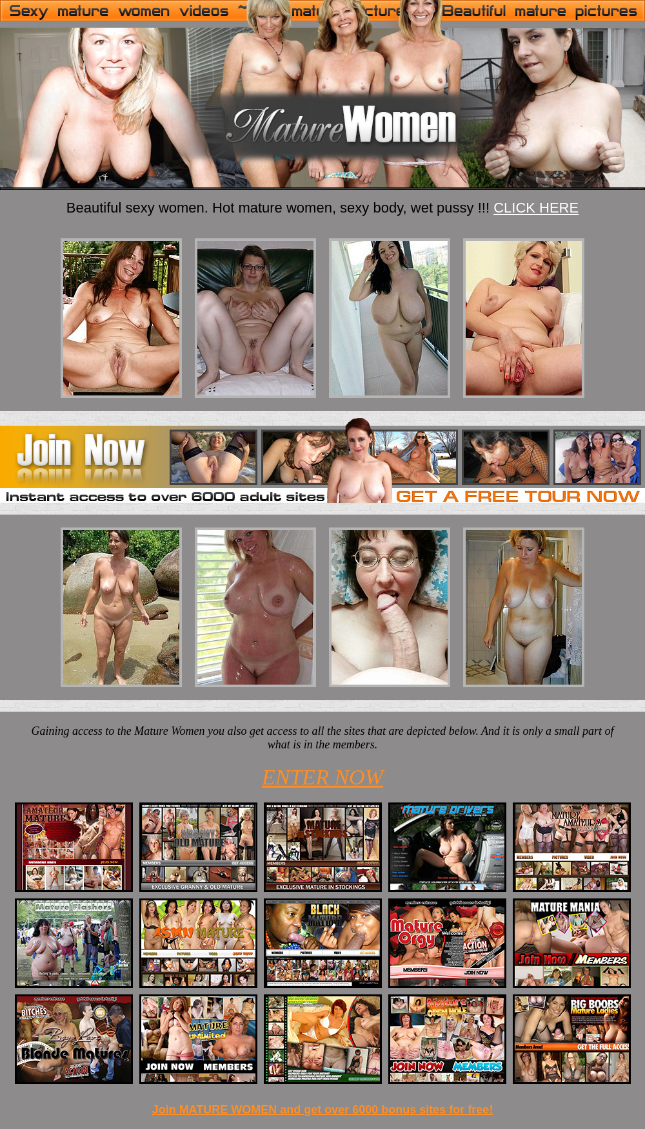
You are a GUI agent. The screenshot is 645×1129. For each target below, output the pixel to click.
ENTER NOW (322, 777)
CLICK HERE (536, 208)
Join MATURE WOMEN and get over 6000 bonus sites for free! (322, 1109)
